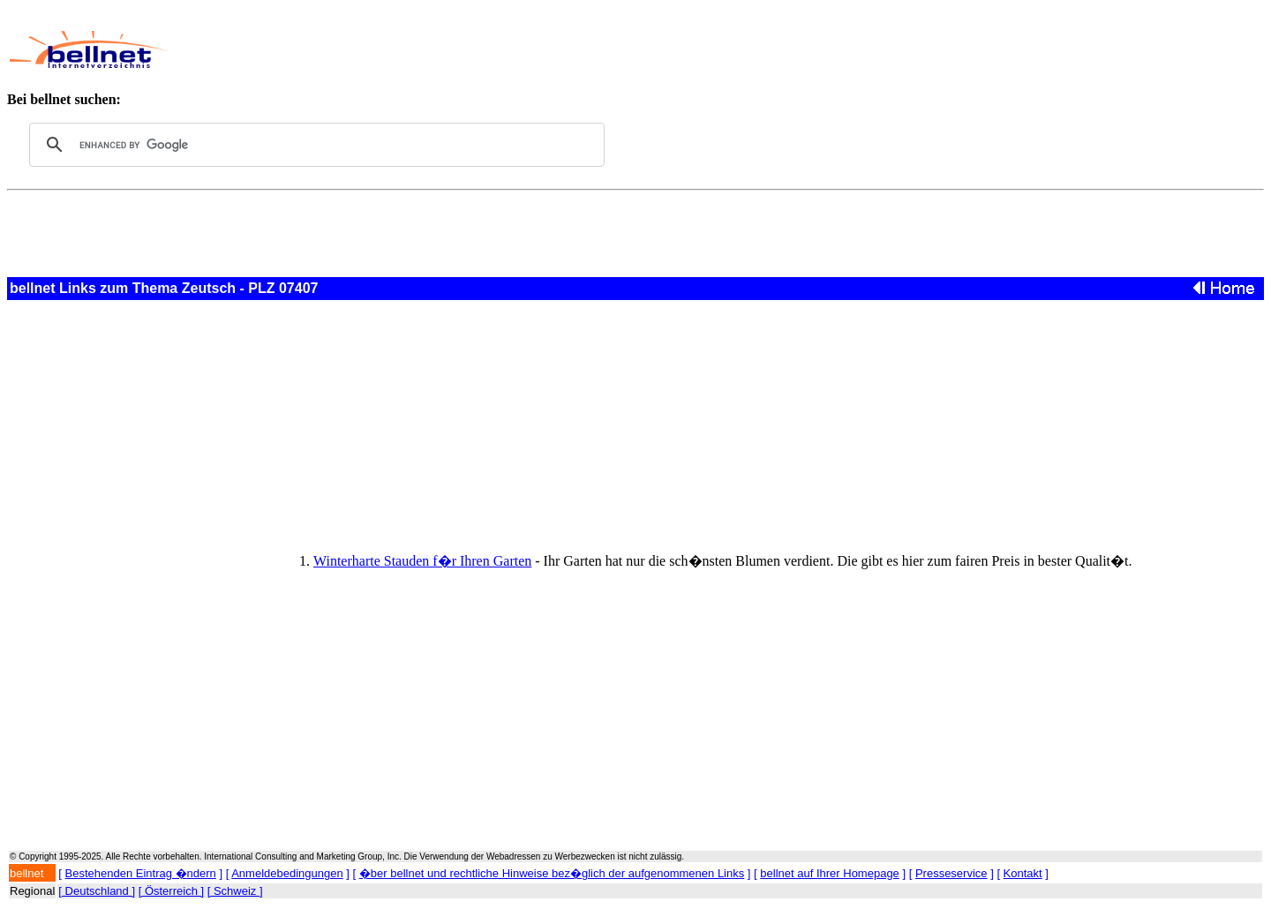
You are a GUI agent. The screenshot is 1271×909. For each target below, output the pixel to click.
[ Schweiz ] (235, 891)
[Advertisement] (581, 49)
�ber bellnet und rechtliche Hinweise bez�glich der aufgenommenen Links (551, 873)
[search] (314, 144)
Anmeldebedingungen (287, 873)
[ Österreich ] (171, 891)
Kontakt (1023, 873)
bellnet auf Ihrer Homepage (829, 873)
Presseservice (951, 873)
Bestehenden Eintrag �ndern (140, 873)
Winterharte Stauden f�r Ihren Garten (422, 560)
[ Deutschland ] (96, 891)
